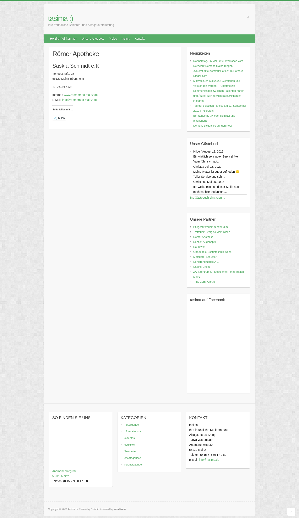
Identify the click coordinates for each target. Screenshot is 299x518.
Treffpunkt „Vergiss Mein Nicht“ (211, 231)
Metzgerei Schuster (205, 256)
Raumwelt (199, 246)
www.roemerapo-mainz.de (81, 95)
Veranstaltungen (133, 464)
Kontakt (140, 38)
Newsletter (130, 451)
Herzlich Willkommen (63, 38)
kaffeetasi (129, 438)
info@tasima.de (209, 459)
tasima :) (60, 18)
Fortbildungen (132, 424)
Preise (113, 38)
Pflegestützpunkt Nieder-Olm (210, 226)
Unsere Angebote (93, 38)
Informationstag (133, 431)
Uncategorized (132, 457)
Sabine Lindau (202, 266)
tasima (126, 38)
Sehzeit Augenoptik (204, 241)
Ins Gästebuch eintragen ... (207, 197)
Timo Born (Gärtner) (205, 281)
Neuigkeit (129, 444)
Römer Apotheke (203, 236)
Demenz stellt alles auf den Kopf (212, 125)
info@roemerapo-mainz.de (79, 99)
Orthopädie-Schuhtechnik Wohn (212, 251)
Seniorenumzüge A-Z (206, 261)
